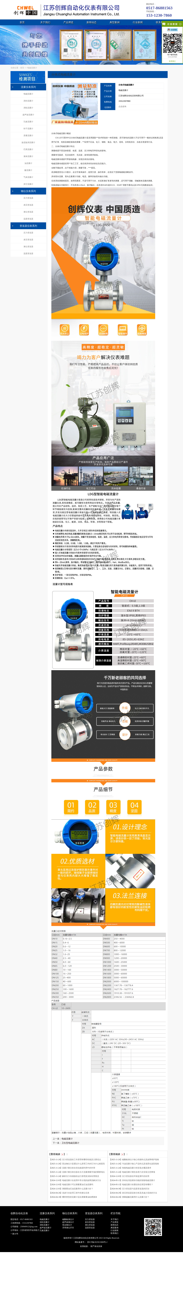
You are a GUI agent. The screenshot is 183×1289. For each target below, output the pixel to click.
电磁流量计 (32, 68)
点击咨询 (122, 106)
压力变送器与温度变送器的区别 (135, 1189)
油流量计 (28, 163)
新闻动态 (91, 22)
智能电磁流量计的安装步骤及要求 (136, 1168)
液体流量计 (28, 156)
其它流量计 (28, 184)
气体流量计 (28, 177)
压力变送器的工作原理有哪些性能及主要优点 (81, 1160)
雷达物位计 (67, 1225)
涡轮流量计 (28, 108)
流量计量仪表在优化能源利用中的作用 (78, 1168)
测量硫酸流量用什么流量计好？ (135, 1197)
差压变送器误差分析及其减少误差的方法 (139, 1193)
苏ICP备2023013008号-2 (97, 1242)
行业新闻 (138, 22)
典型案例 (115, 22)
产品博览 (68, 22)
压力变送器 (28, 198)
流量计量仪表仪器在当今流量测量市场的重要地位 (83, 1172)
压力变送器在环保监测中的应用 (135, 1176)
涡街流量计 (28, 101)
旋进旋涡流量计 (28, 142)
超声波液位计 (68, 1222)
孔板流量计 (28, 122)
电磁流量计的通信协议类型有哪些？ (137, 1185)
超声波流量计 (28, 115)
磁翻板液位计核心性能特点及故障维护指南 (140, 1160)
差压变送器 (28, 205)
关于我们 (45, 22)
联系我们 (161, 22)
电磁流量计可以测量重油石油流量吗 (77, 1185)
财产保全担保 (96, 1246)
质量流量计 (28, 136)
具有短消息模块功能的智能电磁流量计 (138, 1180)
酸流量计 (28, 170)
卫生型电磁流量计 (70, 1143)
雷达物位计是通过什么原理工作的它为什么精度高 (83, 1164)
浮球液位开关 (68, 1228)
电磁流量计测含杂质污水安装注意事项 (138, 1172)
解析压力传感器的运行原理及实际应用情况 (80, 1176)
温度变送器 (28, 219)
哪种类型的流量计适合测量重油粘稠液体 (79, 1197)
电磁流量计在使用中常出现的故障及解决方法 (81, 1180)
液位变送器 (28, 212)
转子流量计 (28, 129)
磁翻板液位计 (68, 1219)
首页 (22, 22)
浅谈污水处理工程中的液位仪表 (75, 1193)
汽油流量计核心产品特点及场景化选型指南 (140, 1164)
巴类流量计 (28, 149)
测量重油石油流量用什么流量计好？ (77, 1189)
